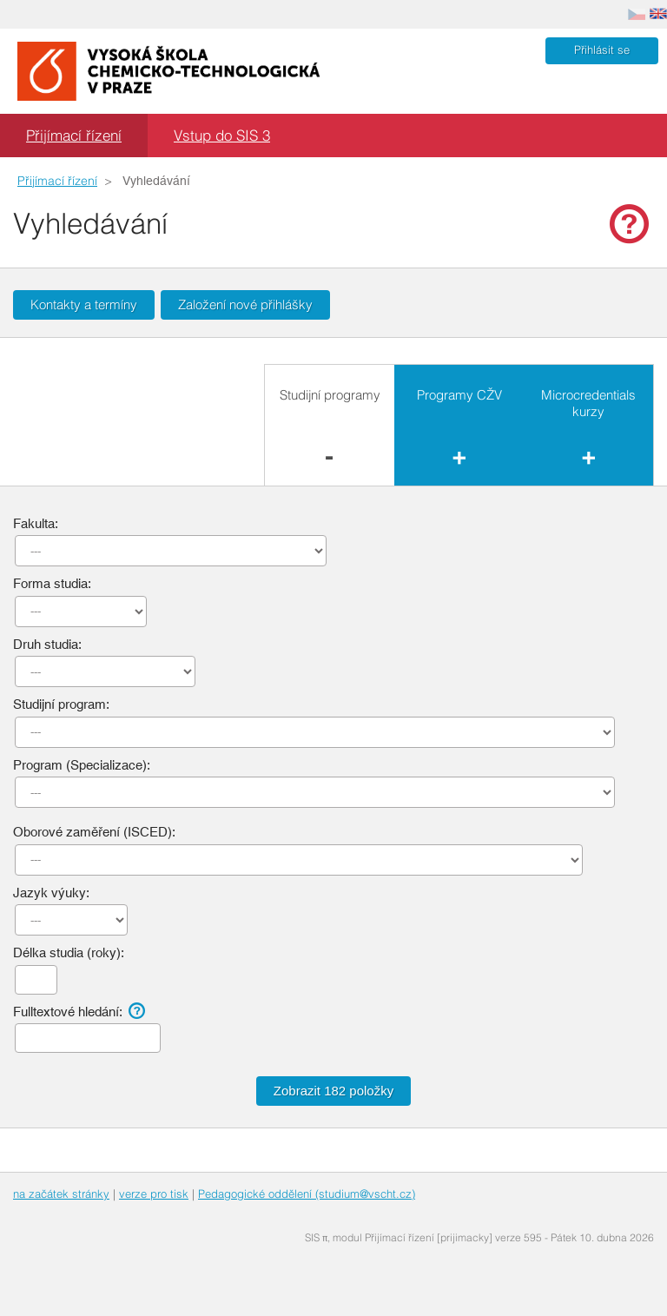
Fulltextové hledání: (81, 1011)
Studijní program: (61, 704)
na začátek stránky (61, 1193)
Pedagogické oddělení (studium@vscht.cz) (306, 1193)
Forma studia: (52, 583)
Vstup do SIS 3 (222, 135)
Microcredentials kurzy (588, 403)
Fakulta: (35, 523)
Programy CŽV (459, 395)
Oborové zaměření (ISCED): (94, 831)
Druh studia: (47, 644)
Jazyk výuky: (51, 892)
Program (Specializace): (81, 764)
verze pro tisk (153, 1193)
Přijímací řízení (74, 135)
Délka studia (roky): (68, 952)
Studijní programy (330, 395)
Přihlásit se (602, 49)
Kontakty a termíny (83, 304)
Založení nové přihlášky (245, 304)
